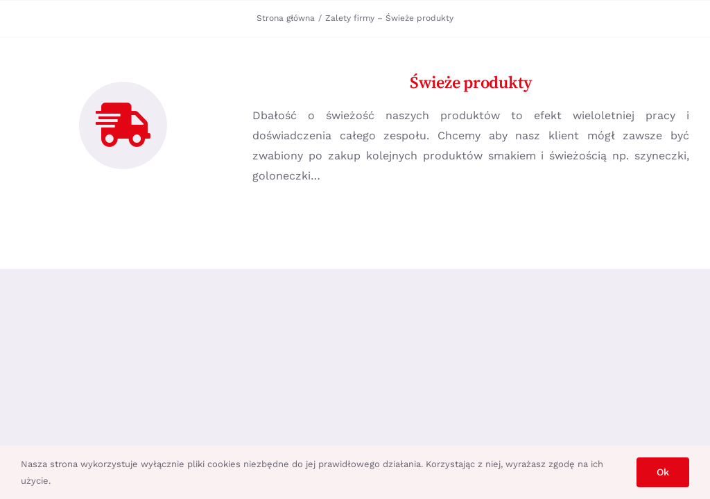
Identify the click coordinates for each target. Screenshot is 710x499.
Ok (663, 472)
